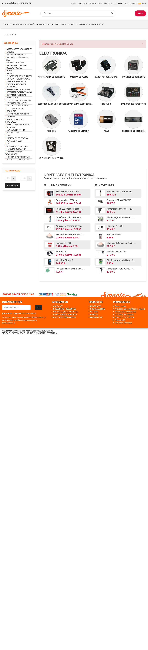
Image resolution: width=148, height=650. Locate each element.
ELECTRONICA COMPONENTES (19, 76)
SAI (8, 144)
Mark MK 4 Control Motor (67, 191)
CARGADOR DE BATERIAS (17, 65)
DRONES (10, 73)
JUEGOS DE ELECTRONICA (17, 106)
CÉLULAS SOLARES (14, 68)
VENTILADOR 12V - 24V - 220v (51, 158)
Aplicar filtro (12, 185)
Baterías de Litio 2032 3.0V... (69, 217)
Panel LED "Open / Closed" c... (69, 209)
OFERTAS (94, 312)
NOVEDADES (95, 306)
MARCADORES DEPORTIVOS (18, 125)
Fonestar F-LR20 (63, 243)
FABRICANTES (96, 317)
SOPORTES (73, 24)
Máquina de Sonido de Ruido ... (70, 234)
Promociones (95, 3)
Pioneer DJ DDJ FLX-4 (124, 317)
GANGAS (94, 314)
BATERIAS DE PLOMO (15, 63)
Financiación (120, 306)
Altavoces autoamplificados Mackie (130, 309)
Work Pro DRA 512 (64, 260)
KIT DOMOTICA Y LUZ (15, 108)
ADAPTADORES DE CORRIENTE (19, 49)
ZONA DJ (8, 24)
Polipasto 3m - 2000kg (66, 200)
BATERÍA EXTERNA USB (16, 55)
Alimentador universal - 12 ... (120, 209)
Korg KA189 (61, 251)
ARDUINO (10, 52)
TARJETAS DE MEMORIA (16, 149)
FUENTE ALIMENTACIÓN (17, 82)
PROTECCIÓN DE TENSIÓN (17, 138)
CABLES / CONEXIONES (60, 24)
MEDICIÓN (11, 127)
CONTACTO (58, 306)
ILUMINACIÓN (30, 24)
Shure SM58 (120, 320)
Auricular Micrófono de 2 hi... (69, 226)
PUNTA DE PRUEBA (14, 141)
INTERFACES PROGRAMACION (19, 100)
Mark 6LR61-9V (114, 234)
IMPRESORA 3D (13, 98)
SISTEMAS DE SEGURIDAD (17, 146)
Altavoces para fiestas (124, 314)
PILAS (9, 135)
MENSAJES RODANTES (16, 130)
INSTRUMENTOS (97, 24)
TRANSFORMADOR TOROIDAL (18, 157)
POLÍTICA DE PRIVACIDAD (64, 317)
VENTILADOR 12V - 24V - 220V (19, 160)
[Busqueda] (75, 13)
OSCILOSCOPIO (13, 133)
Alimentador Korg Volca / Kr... (120, 269)
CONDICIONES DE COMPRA (65, 314)
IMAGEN (84, 24)
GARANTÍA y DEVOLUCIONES (65, 312)
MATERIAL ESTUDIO (45, 24)
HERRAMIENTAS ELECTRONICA (19, 92)
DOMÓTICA (11, 71)
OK (38, 307)
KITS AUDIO (11, 111)
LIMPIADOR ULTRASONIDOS (18, 114)
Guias (73, 3)
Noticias (82, 3)
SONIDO (19, 24)
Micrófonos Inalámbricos (125, 312)
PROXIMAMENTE (97, 309)
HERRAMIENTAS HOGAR (16, 95)
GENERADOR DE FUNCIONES (18, 89)
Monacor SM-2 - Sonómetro (119, 191)
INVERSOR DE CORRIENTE (17, 103)
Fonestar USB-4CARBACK (119, 200)
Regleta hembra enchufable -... (70, 269)
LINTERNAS (11, 117)
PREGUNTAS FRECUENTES (64, 309)
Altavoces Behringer (123, 323)
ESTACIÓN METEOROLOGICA (18, 79)
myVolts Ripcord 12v (116, 251)
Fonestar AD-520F (115, 226)
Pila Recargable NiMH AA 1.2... (121, 217)
